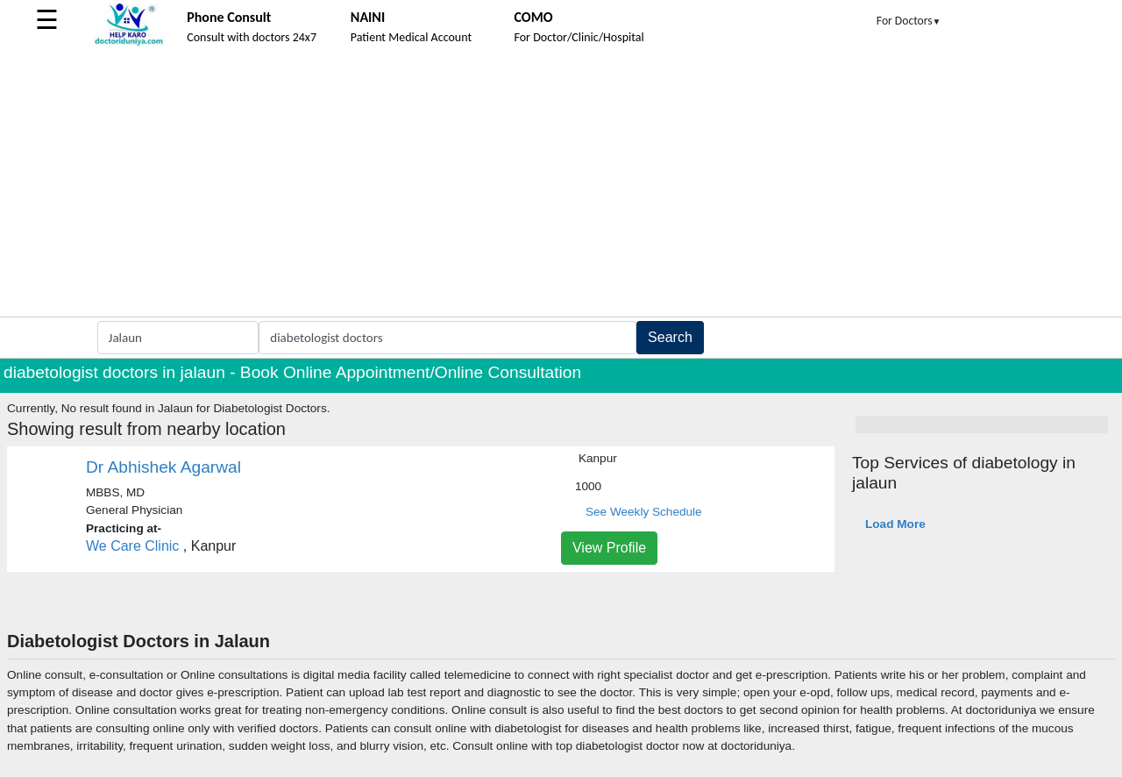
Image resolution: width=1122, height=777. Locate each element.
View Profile (609, 547)
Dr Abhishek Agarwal (163, 467)
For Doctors (909, 20)
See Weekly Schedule (644, 511)
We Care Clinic (132, 545)
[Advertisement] (561, 185)
